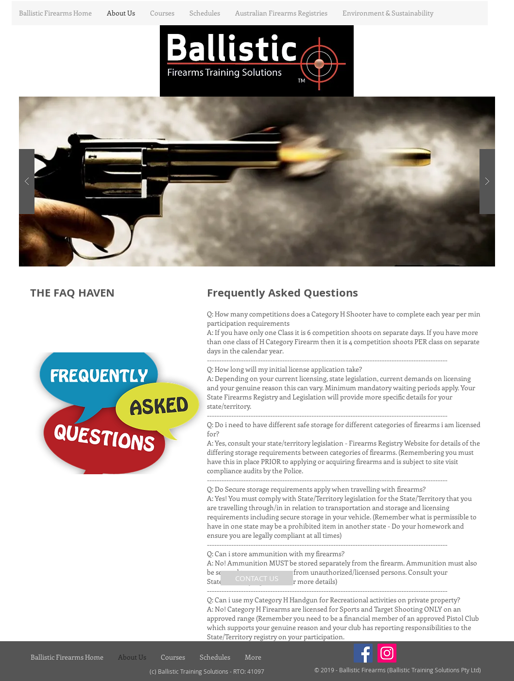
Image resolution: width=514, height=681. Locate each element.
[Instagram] (386, 653)
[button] (257, 181)
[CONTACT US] (257, 578)
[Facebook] (363, 653)
